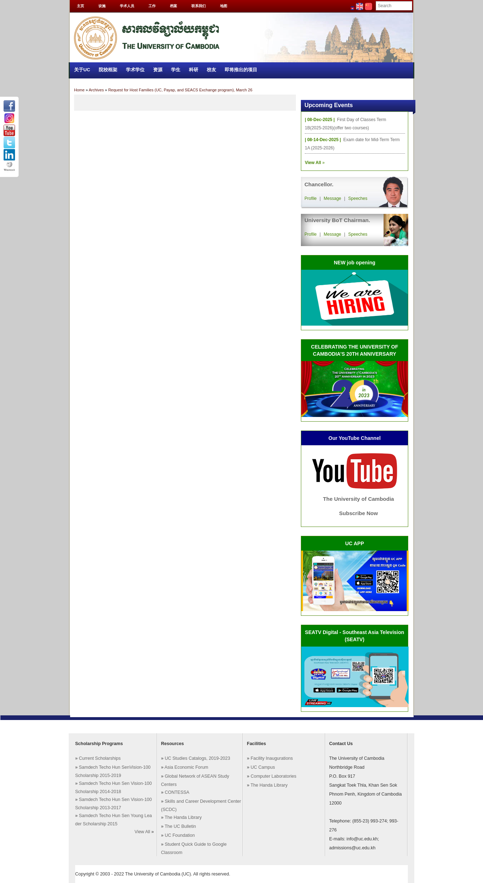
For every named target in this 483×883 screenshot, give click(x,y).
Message (332, 198)
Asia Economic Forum (186, 767)
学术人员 (127, 6)
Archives (96, 90)
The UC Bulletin (180, 826)
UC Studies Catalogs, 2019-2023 (197, 758)
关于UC (82, 69)
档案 (173, 6)
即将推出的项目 (241, 69)
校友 (211, 69)
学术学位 (135, 69)
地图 (223, 6)
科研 (193, 69)
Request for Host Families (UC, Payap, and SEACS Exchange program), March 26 (180, 90)
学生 (175, 69)
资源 (157, 69)
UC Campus (262, 767)
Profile (310, 198)
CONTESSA (177, 792)
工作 (152, 6)
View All (142, 831)
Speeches (357, 198)
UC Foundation (180, 835)
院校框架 (108, 69)
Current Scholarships (100, 758)
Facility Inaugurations (271, 758)
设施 (102, 6)
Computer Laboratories (273, 776)
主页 (80, 6)
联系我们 (198, 6)
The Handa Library (183, 817)
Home (79, 90)
